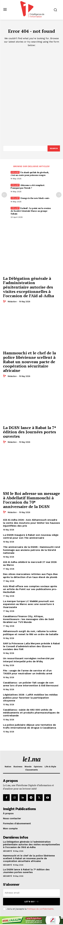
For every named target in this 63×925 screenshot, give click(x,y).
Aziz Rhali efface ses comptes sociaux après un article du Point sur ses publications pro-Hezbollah (30, 589)
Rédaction (12, 301)
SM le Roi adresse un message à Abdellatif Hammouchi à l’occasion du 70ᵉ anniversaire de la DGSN (31, 500)
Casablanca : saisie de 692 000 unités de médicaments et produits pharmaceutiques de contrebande (31, 712)
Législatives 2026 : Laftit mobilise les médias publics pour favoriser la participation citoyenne (30, 697)
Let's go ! (31, 901)
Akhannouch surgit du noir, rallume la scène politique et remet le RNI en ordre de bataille (30, 633)
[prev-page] (4, 195)
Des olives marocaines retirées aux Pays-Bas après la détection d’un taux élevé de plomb (30, 575)
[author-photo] (5, 301)
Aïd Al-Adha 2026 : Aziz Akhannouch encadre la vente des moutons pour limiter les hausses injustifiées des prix (31, 522)
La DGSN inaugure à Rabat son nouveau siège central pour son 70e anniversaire (30, 536)
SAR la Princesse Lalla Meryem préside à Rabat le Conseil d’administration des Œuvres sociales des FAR (31, 646)
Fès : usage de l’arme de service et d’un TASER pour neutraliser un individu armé (27, 672)
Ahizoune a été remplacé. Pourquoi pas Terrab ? (28, 186)
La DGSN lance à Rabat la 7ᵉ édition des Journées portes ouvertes (29, 432)
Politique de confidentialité (40, 909)
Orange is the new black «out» (34, 198)
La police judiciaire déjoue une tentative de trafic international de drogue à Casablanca (29, 726)
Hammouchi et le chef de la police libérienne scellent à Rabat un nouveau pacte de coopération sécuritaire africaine (29, 361)
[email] (31, 892)
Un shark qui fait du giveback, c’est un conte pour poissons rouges (30, 173)
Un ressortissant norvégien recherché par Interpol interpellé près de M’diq (28, 660)
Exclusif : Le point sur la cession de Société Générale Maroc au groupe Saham (31, 211)
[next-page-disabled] (58, 195)
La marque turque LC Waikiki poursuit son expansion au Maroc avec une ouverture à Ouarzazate (28, 604)
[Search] (54, 148)
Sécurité (7, 851)
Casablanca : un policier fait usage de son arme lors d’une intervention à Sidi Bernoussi (30, 684)
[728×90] (31, 923)
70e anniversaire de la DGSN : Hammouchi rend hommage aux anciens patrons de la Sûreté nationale (31, 549)
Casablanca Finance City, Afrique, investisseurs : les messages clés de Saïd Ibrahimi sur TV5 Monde (28, 619)
